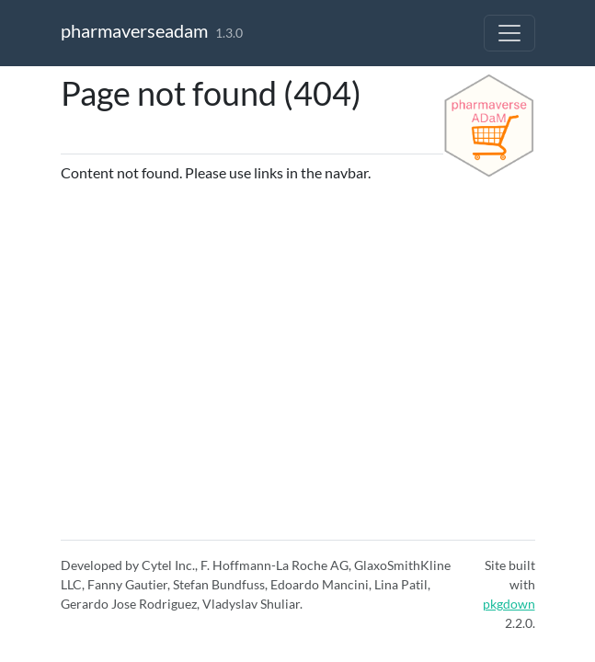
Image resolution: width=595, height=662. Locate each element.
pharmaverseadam (134, 30)
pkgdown (509, 603)
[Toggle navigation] (509, 33)
